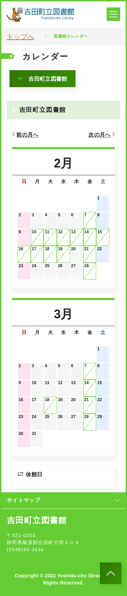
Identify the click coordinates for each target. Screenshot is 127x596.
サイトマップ (63, 500)
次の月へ (102, 135)
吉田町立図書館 (42, 79)
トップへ (20, 36)
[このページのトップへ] (111, 573)
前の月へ (25, 135)
